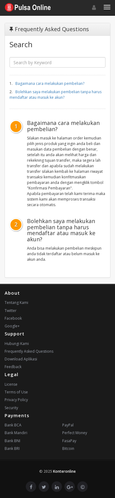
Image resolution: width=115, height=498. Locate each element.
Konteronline (64, 471)
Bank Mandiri (16, 432)
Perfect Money (74, 432)
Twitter (11, 310)
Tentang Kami (16, 302)
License (11, 384)
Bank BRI (12, 448)
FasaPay (69, 440)
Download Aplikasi (21, 359)
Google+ (12, 326)
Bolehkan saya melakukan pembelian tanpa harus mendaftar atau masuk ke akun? (56, 94)
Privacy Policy (16, 399)
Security (11, 407)
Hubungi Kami (17, 343)
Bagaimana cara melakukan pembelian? (49, 83)
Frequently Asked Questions (29, 351)
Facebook (13, 318)
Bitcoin (68, 448)
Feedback (13, 366)
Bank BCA (13, 425)
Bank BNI (12, 440)
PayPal (68, 425)
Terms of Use (16, 392)
